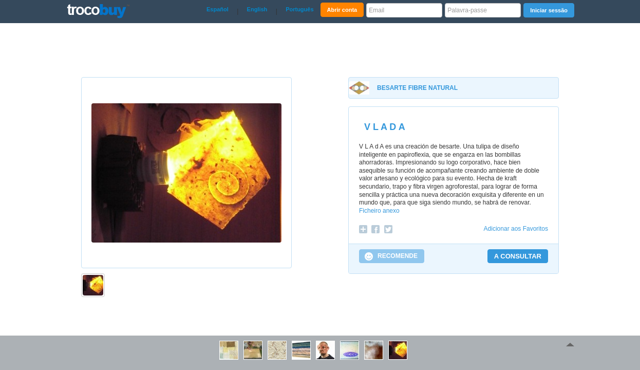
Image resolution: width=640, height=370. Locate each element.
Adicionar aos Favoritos (516, 228)
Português (299, 9)
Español (217, 9)
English (257, 9)
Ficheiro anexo (379, 210)
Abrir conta (342, 10)
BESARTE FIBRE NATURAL (417, 87)
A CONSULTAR (517, 256)
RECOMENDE (398, 256)
